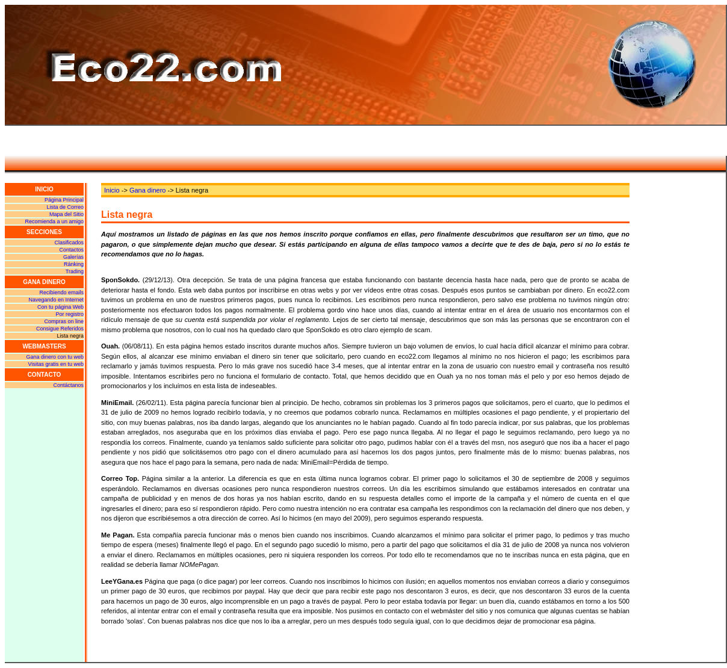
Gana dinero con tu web (55, 357)
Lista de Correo (65, 207)
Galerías (73, 257)
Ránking (74, 264)
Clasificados (69, 243)
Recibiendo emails (61, 292)
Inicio (112, 190)
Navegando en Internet (56, 300)
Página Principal (64, 200)
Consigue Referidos (60, 329)
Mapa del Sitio (66, 214)
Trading (75, 271)
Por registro (69, 314)
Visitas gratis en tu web (56, 364)
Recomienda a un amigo (54, 221)
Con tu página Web (60, 307)
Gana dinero (147, 190)
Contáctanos (68, 385)
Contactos (71, 250)
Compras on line (64, 321)
